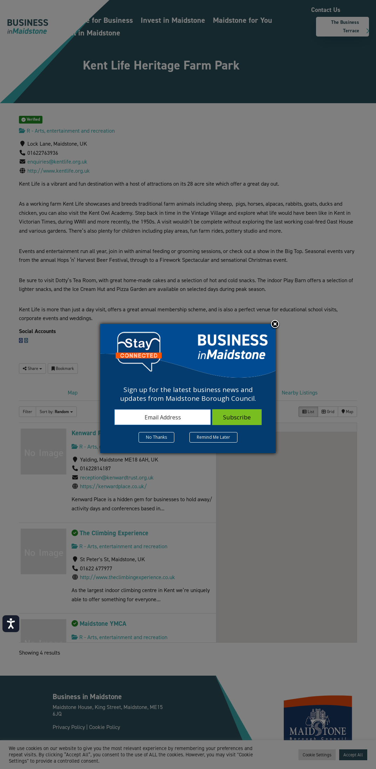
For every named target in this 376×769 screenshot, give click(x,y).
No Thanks (156, 437)
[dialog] (188, 388)
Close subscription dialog (275, 324)
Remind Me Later (213, 437)
